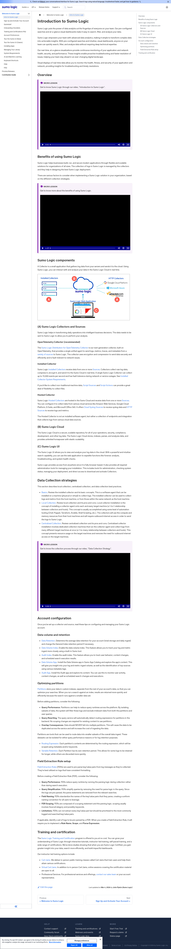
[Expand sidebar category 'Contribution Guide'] (29, 74)
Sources (96, 369)
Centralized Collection (51, 523)
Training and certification (146, 53)
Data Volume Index (50, 648)
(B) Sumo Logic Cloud (147, 31)
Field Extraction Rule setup (149, 49)
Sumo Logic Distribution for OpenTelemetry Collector (64, 347)
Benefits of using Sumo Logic (148, 19)
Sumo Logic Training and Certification (58, 838)
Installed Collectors (56, 369)
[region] (51, 943)
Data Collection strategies (147, 37)
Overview (141, 16)
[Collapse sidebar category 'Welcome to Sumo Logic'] (29, 13)
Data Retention (48, 640)
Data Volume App (49, 662)
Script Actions (106, 385)
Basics (44, 492)
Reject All (74, 945)
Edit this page (45, 887)
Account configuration (145, 41)
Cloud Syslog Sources (93, 407)
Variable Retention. (50, 750)
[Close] (168, 1)
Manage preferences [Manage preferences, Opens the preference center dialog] (82, 941)
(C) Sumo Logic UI (146, 34)
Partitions (42, 689)
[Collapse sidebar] (16, 906)
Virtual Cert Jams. (49, 867)
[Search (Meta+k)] (74, 7)
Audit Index (47, 655)
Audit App (46, 673)
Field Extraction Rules (47, 767)
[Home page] (40, 15)
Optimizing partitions (147, 46)
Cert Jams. (46, 860)
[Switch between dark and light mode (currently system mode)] (167, 7)
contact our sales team (106, 874)
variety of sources (45, 354)
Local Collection (49, 503)
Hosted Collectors (56, 400)
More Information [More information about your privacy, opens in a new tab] (55, 942)
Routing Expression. (50, 743)
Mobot (42, 2)
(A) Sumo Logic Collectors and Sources (150, 27)
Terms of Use (116, 945)
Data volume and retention (149, 44)
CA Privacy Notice (130, 945)
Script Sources (89, 385)
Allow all (89, 945)
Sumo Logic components (146, 23)
